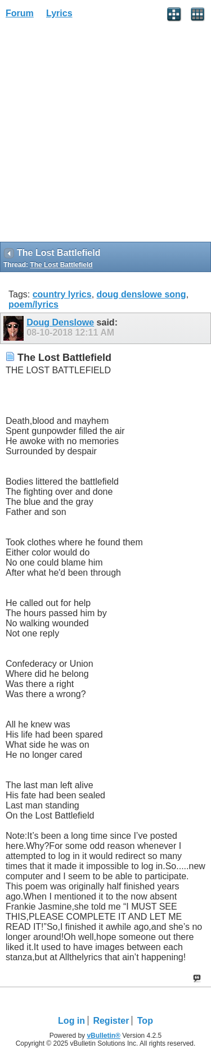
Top (145, 1020)
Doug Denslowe (60, 322)
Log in (71, 1020)
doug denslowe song (141, 294)
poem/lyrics (33, 304)
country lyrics (62, 294)
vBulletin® (103, 1036)
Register (111, 1020)
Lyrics (59, 13)
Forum (20, 13)
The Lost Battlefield (61, 265)
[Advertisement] (105, 134)
